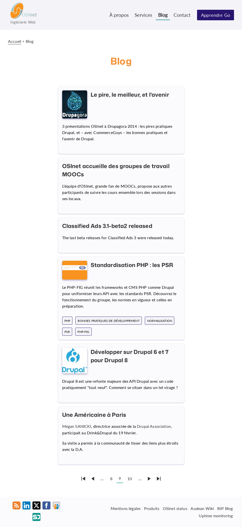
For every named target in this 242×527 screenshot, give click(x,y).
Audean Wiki (202, 508)
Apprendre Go (215, 15)
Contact (182, 15)
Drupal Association (154, 426)
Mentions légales (126, 508)
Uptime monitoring (216, 515)
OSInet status (175, 508)
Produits (151, 508)
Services (143, 15)
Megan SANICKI (76, 426)
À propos (119, 15)
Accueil (14, 41)
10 (129, 478)
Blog (163, 15)
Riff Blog (225, 508)
